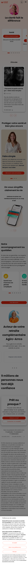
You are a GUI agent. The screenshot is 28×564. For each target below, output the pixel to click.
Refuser (15, 551)
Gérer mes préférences (15, 547)
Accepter (14, 543)
